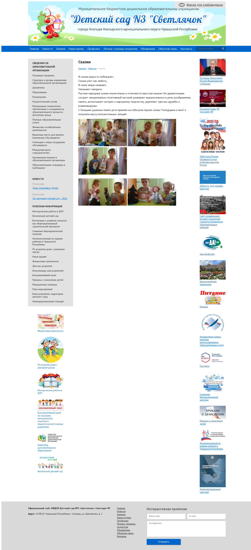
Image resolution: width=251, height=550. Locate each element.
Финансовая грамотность (45, 261)
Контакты (186, 48)
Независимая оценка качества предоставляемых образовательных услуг (212, 341)
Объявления (148, 48)
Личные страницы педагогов (120, 48)
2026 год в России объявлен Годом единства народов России (209, 160)
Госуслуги (204, 366)
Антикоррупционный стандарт (48, 301)
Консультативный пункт (44, 275)
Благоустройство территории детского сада (47, 295)
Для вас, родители (42, 266)
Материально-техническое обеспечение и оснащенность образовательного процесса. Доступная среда (48, 110)
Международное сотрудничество (41, 151)
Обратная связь (167, 48)
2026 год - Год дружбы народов (211, 187)
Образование (39, 92)
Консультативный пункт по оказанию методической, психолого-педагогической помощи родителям (50, 419)
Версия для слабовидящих (205, 5)
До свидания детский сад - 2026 (49, 198)
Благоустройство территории (208, 283)
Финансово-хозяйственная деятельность (46, 129)
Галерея (60, 48)
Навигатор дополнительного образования (47, 448)
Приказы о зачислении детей (47, 279)
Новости (47, 48)
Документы (38, 87)
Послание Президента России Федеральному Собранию (211, 81)
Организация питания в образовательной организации (48, 159)
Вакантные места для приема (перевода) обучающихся (48, 136)
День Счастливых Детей (45, 188)
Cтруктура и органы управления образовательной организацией (49, 82)
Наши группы (76, 48)
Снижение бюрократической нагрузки (47, 233)
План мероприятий (42, 289)
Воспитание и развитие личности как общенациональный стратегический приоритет (49, 223)
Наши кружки (39, 256)
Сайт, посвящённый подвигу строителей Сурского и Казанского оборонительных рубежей (211, 222)
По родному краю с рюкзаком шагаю (48, 251)
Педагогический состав (44, 101)
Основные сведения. (43, 75)
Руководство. (39, 96)
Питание (204, 306)
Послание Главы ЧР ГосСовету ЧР (209, 110)
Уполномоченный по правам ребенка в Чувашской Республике (47, 241)
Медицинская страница (44, 284)
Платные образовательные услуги (46, 121)
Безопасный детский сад (45, 215)
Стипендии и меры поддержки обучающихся (48, 144)
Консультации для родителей (47, 270)
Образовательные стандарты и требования (48, 166)
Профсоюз (93, 48)
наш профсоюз (207, 254)
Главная (34, 48)
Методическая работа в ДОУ (48, 211)
